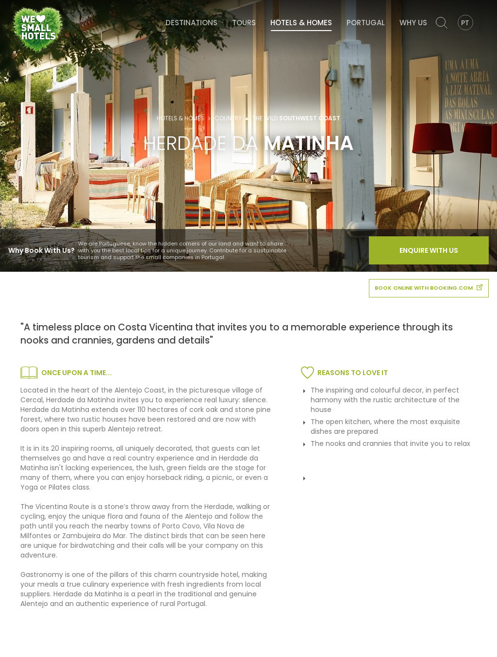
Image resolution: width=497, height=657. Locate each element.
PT (465, 23)
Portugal (366, 22)
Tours (244, 22)
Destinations (191, 22)
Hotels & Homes (301, 22)
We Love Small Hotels (12, 4)
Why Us (413, 22)
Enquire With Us (428, 250)
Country (228, 118)
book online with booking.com (428, 288)
